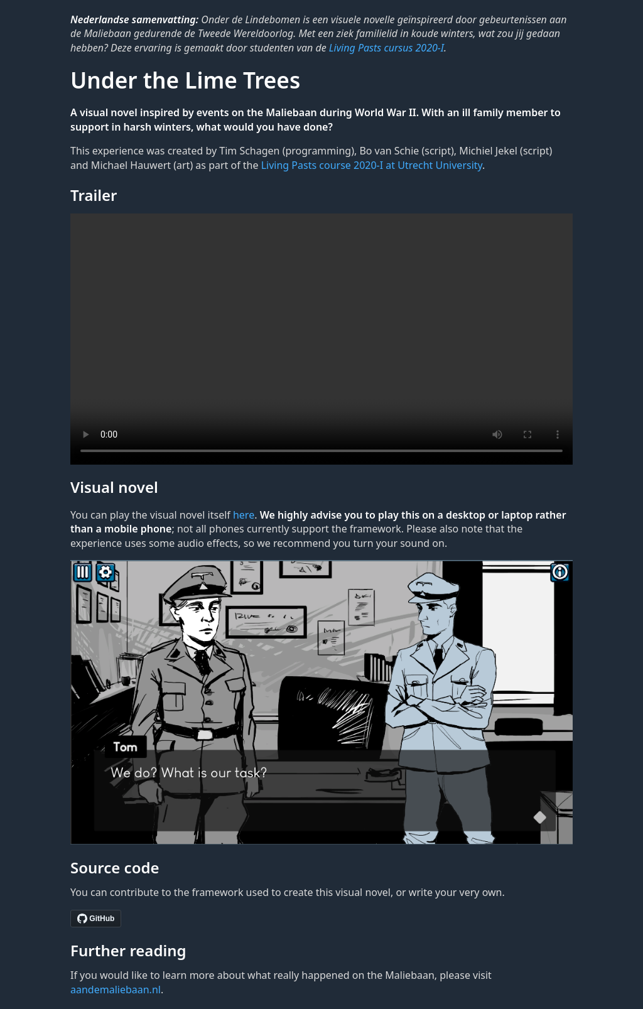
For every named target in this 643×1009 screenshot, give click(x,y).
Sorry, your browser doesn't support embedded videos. (321, 339)
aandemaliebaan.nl (115, 989)
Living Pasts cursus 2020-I (386, 48)
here (243, 515)
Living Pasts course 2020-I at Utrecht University (371, 165)
